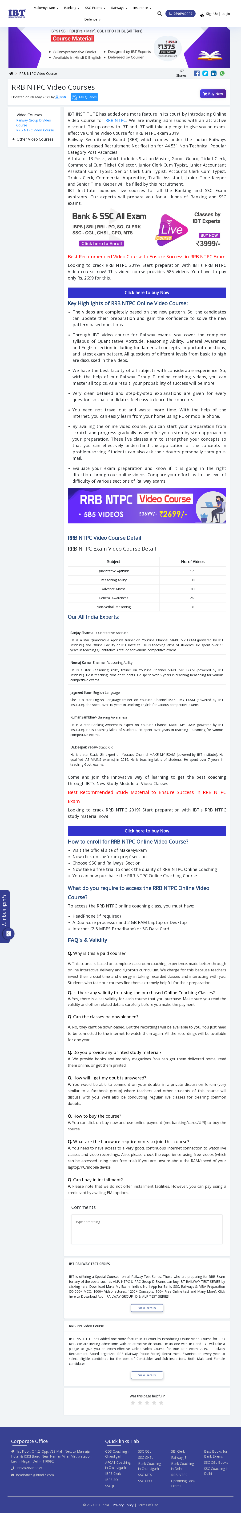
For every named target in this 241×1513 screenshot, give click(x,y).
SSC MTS (145, 1474)
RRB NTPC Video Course (38, 73)
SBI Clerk (178, 1451)
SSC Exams (93, 7)
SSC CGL (144, 1451)
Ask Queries (84, 97)
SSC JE (110, 1486)
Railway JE (178, 1457)
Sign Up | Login (218, 13)
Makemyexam (44, 7)
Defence (90, 19)
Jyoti (61, 97)
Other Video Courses (35, 139)
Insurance (140, 7)
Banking (70, 7)
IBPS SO (111, 1479)
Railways (117, 7)
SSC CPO (145, 1481)
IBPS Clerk (113, 1473)
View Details (147, 1308)
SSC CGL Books (216, 1462)
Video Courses (29, 114)
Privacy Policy (123, 1505)
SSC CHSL (145, 1457)
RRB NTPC (115, 120)
